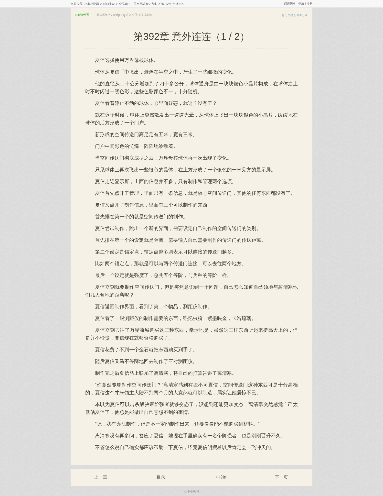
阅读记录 (302, 15)
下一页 (281, 477)
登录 (301, 3)
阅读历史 (290, 3)
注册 (309, 3)
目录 (161, 477)
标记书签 (287, 15)
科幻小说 (109, 4)
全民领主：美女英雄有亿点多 (138, 4)
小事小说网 (91, 4)
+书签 (221, 477)
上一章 (100, 477)
